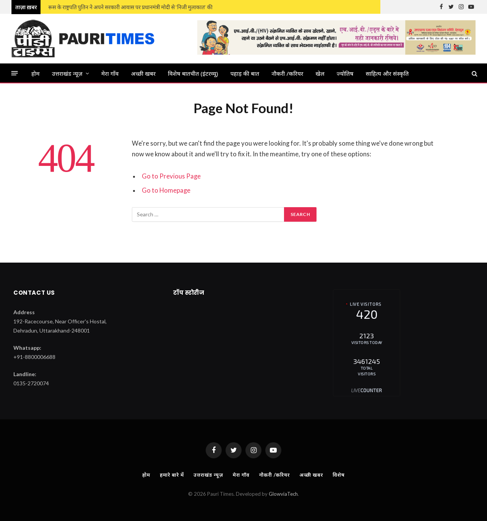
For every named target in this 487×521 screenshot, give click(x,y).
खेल (320, 73)
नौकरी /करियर (287, 73)
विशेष (338, 475)
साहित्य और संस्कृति (387, 73)
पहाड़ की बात (245, 73)
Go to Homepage (166, 190)
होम (35, 73)
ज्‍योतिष (345, 73)
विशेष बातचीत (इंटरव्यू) (193, 73)
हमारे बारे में (172, 475)
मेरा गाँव (110, 73)
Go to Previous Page (171, 176)
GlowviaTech (283, 494)
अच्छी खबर (143, 73)
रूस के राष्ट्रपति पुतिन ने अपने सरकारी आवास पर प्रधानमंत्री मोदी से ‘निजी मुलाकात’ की (130, 7)
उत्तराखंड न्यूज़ (67, 73)
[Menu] (14, 73)
